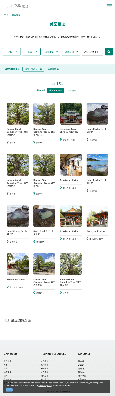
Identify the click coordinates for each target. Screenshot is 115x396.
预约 (5, 375)
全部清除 (53, 69)
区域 (30, 51)
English (81, 364)
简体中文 (82, 375)
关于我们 (45, 379)
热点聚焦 (7, 372)
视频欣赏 (45, 364)
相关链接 (45, 375)
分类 (10, 51)
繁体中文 (82, 372)
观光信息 (7, 361)
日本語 (81, 361)
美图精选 (16, 14)
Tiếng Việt (82, 379)
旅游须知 (45, 361)
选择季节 (49, 51)
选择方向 (69, 51)
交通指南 (7, 379)
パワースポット (33, 69)
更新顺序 (71, 90)
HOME (5, 14)
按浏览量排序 (55, 90)
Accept (9, 390)
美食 (5, 364)
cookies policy (45, 385)
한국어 (81, 368)
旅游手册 (45, 372)
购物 (5, 368)
